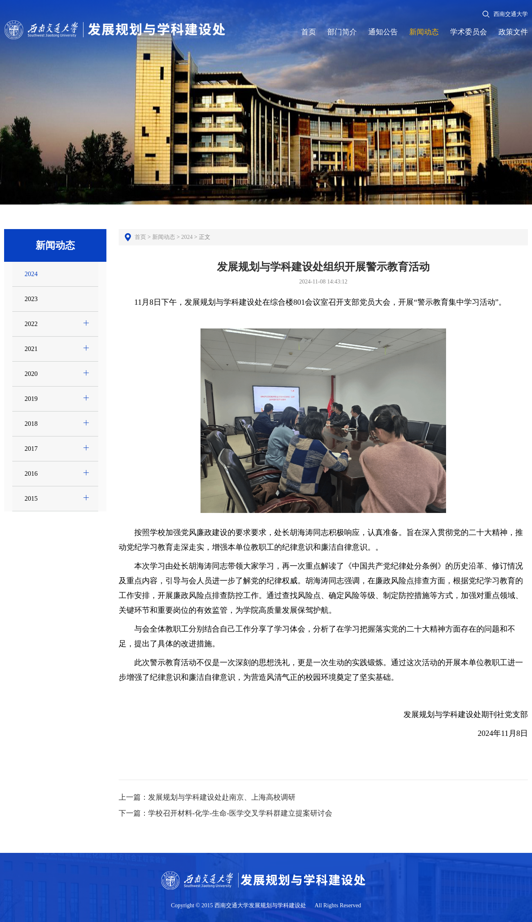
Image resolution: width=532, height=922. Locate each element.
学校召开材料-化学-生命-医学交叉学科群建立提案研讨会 (240, 813)
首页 (308, 32)
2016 (29, 473)
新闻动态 (424, 32)
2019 (29, 398)
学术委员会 (468, 32)
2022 (29, 323)
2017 (29, 448)
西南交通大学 (511, 14)
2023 (29, 298)
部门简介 (342, 32)
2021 (29, 348)
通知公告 (383, 32)
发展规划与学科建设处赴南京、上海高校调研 (221, 797)
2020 (29, 373)
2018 (29, 423)
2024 (29, 273)
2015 (29, 498)
